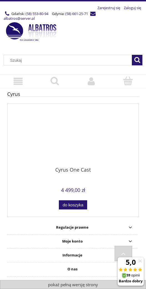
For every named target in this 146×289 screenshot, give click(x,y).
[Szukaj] (137, 60)
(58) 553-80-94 (37, 13)
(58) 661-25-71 (76, 13)
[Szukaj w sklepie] (69, 60)
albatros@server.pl (19, 18)
